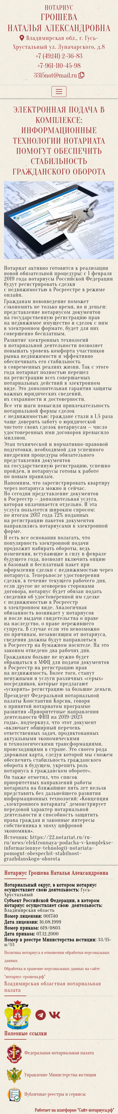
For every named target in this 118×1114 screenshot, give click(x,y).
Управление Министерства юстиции (51, 1075)
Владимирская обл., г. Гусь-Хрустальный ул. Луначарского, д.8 (59, 42)
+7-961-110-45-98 (58, 66)
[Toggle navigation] (59, 91)
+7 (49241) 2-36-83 (59, 56)
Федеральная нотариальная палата (50, 1053)
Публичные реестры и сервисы (46, 1094)
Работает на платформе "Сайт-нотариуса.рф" (74, 1110)
